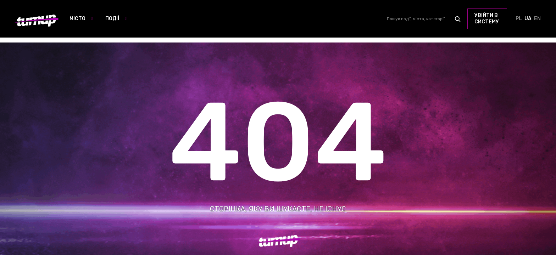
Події (112, 19)
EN (537, 19)
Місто (77, 19)
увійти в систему (486, 18)
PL (519, 19)
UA (528, 19)
